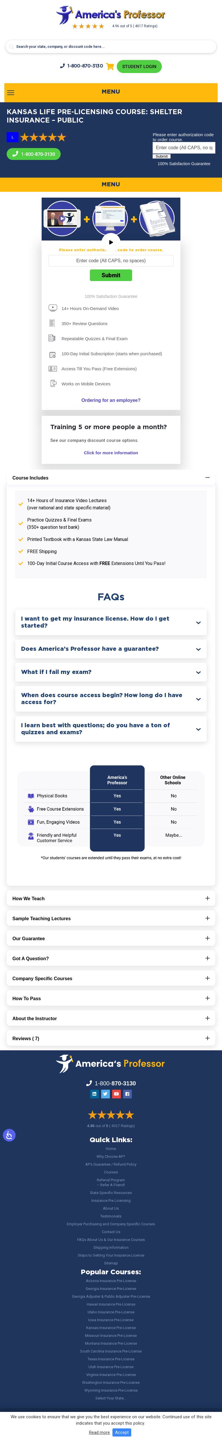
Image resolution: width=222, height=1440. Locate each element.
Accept (122, 1432)
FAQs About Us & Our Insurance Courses (111, 1240)
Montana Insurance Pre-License (111, 1344)
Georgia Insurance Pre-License (111, 1289)
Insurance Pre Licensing (111, 1201)
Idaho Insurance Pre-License (111, 1312)
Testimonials (110, 1217)
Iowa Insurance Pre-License (111, 1320)
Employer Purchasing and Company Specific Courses (111, 1224)
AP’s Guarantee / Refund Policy (110, 1165)
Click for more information (111, 453)
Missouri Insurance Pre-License (111, 1336)
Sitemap (111, 1264)
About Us (111, 1209)
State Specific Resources (111, 1193)
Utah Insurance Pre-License (111, 1367)
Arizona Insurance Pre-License (111, 1281)
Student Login (139, 67)
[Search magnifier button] (12, 47)
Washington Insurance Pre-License (111, 1383)
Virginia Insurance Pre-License (111, 1375)
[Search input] (111, 46)
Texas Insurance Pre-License (111, 1359)
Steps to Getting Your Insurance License (111, 1256)
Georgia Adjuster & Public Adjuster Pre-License (111, 1297)
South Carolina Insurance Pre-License (111, 1352)
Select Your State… (110, 1399)
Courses (111, 1173)
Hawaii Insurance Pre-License (111, 1305)
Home (111, 1149)
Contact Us (111, 1232)
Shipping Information (111, 1248)
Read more (99, 1432)
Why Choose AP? (111, 1157)
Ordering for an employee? (111, 400)
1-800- (81, 66)
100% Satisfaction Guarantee (184, 164)
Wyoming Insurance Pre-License (111, 1391)
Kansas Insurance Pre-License (111, 1328)
